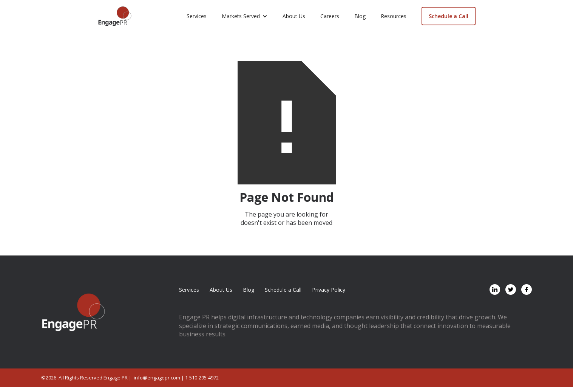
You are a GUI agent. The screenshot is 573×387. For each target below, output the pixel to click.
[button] (244, 16)
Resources (393, 16)
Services (197, 16)
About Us (294, 16)
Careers (329, 16)
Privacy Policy (328, 289)
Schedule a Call (448, 16)
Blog (360, 16)
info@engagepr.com (157, 377)
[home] (115, 16)
